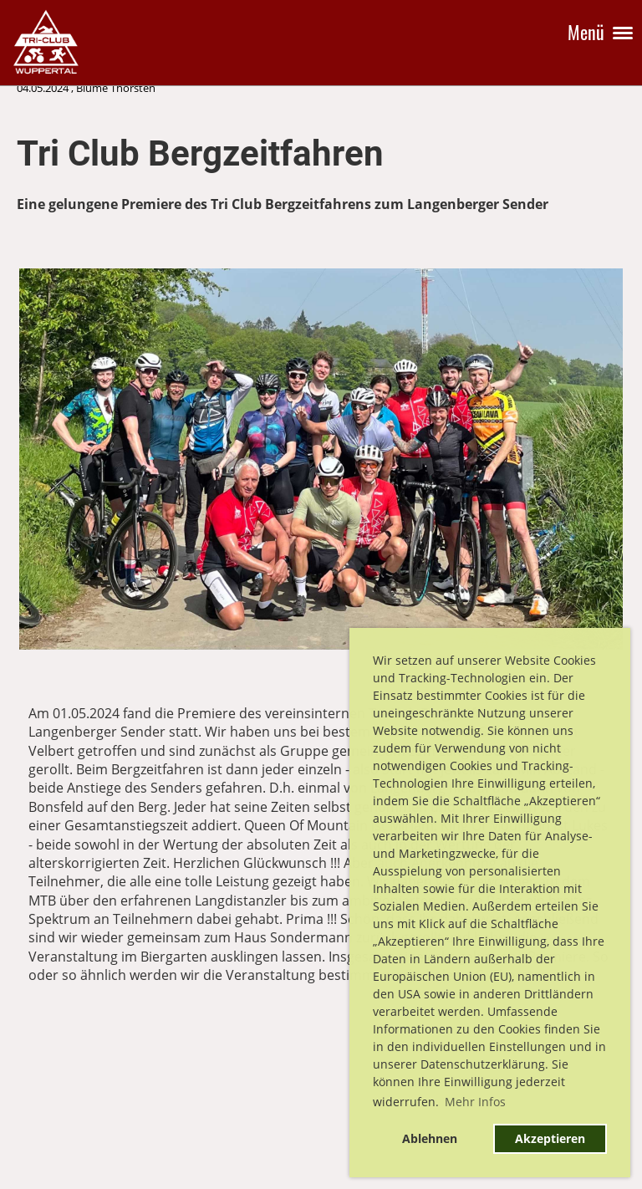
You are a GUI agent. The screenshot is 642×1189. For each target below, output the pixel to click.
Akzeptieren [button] (550, 1138)
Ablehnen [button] (429, 1138)
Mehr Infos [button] (475, 1102)
